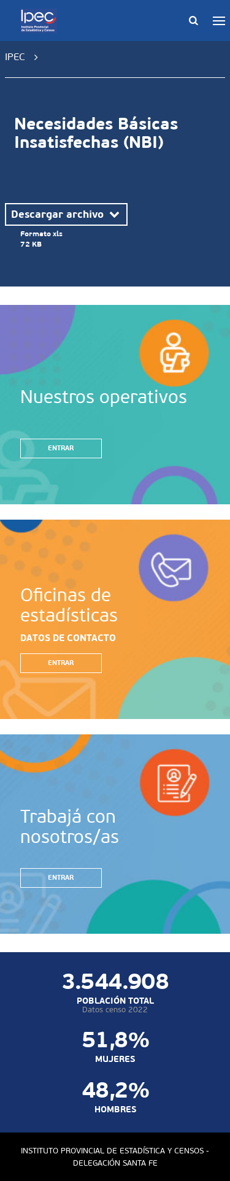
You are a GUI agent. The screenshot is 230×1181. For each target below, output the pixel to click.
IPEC (15, 57)
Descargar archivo (66, 214)
